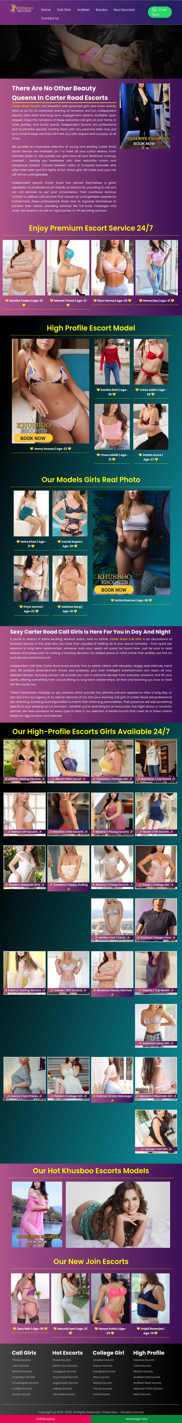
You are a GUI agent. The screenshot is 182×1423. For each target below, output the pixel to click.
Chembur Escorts (23, 1377)
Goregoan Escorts (64, 1371)
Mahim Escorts (143, 1371)
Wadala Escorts (103, 1360)
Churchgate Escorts (25, 1383)
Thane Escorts (21, 1360)
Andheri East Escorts (147, 1377)
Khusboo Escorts (132, 1412)
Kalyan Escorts (102, 1366)
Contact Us (50, 18)
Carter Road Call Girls (125, 639)
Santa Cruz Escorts (65, 1366)
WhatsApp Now (136, 1419)
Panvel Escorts (102, 1388)
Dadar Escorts (21, 1394)
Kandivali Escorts (104, 1371)
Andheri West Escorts (147, 1383)
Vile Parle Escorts (64, 1394)
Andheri (83, 9)
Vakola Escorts (62, 1388)
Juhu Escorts (20, 1366)
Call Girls (64, 9)
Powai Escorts (62, 1360)
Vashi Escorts (142, 1366)
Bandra (102, 9)
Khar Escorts (101, 1377)
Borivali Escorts (22, 1371)
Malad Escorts (102, 1383)
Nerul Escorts (142, 1394)
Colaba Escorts (22, 1388)
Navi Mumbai (124, 9)
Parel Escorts (101, 1394)
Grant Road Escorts (65, 1377)
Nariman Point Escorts (148, 1388)
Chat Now (159, 12)
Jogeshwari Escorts (65, 1383)
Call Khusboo (45, 1419)
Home (46, 9)
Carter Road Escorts (26, 106)
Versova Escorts (144, 1360)
